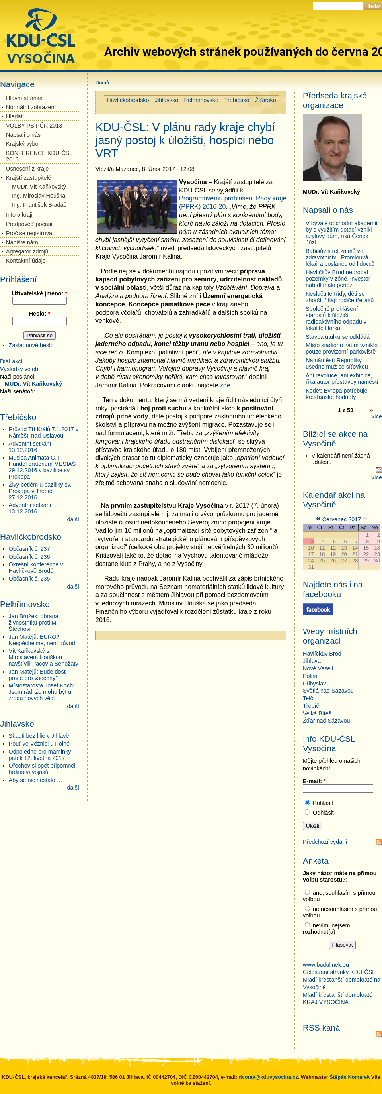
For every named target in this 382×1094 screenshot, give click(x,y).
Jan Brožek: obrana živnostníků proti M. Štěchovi (33, 622)
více (377, 416)
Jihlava (312, 661)
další (73, 519)
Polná (310, 676)
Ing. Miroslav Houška (38, 195)
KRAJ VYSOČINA (326, 1002)
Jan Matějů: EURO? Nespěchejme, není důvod (42, 640)
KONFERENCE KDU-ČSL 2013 (39, 156)
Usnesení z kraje (27, 168)
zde (225, 385)
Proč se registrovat (30, 233)
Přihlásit (319, 803)
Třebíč (311, 706)
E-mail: (314, 781)
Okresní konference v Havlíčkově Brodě (36, 567)
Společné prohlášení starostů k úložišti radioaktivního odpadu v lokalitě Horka (336, 318)
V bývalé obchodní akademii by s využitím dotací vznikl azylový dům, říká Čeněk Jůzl (341, 233)
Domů (102, 83)
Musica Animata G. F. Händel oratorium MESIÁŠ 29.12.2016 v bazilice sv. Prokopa (42, 467)
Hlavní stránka (24, 98)
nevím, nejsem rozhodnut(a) (326, 928)
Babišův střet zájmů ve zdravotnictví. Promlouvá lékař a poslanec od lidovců (340, 257)
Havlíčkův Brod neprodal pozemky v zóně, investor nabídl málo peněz (338, 278)
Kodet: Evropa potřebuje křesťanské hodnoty (336, 393)
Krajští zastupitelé (28, 178)
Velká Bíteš (317, 713)
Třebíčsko (236, 100)
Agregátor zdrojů (27, 251)
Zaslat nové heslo (31, 345)
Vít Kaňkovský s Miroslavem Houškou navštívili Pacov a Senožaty (43, 657)
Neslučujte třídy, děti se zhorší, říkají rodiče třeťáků (340, 297)
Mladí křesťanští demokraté (337, 995)
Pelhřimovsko (201, 100)
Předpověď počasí (29, 224)
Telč (308, 698)
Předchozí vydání (325, 842)
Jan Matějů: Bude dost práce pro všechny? (37, 674)
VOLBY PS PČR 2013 (34, 125)
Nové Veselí (318, 668)
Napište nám (22, 242)
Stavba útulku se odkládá (338, 337)
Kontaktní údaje (26, 260)
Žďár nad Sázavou (326, 720)
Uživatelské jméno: (39, 293)
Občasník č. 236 (29, 557)
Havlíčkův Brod (322, 653)
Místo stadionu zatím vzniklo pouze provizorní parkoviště (342, 348)
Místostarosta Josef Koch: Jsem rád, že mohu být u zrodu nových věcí (42, 691)
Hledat (14, 116)
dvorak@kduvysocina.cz (268, 1077)
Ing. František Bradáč (39, 205)
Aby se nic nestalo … (35, 780)
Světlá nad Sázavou (328, 690)
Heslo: (40, 313)
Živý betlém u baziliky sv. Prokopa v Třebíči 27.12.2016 (40, 491)
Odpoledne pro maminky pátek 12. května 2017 (40, 754)
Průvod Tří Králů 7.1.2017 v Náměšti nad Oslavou (44, 432)
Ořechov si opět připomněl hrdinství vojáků (42, 768)
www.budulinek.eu (326, 965)
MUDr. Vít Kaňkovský (39, 186)
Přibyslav (314, 683)
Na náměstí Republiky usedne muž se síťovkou (337, 363)
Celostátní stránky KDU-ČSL (340, 972)
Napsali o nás (23, 135)
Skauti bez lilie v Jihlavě (39, 736)
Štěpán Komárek (349, 1077)
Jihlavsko (166, 100)
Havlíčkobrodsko (128, 100)
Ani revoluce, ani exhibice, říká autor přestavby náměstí (342, 378)
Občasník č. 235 (29, 578)
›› (371, 410)
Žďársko (265, 100)
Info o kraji (19, 215)
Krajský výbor (23, 144)
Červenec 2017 (341, 519)
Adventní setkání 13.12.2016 (30, 446)
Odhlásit (319, 812)
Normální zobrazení (31, 107)
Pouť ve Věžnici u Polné (39, 743)
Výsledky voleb (19, 369)
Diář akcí (11, 361)
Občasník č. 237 (29, 549)
